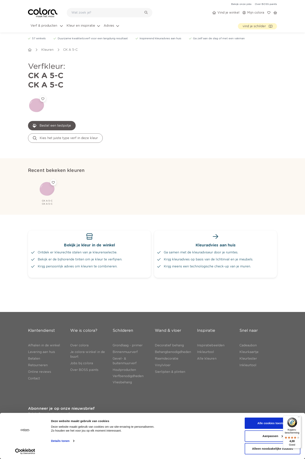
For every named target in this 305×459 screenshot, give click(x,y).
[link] (241, 4)
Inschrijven (85, 424)
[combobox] (109, 12)
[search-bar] (107, 12)
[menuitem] (46, 28)
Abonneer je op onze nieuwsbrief (61, 408)
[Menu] (298, 417)
